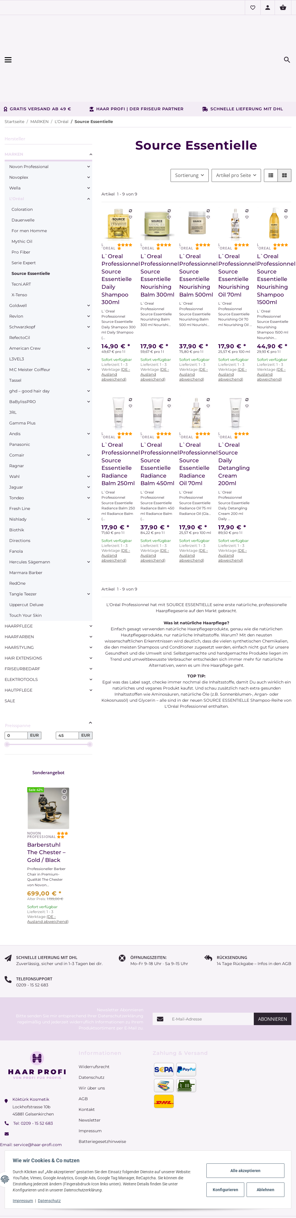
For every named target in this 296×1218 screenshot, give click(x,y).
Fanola (16, 519)
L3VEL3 (16, 326)
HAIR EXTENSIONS (23, 625)
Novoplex (18, 145)
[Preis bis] (67, 703)
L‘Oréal (16, 166)
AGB (83, 1066)
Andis (15, 401)
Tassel (15, 348)
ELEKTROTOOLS (21, 647)
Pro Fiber (21, 219)
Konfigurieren (225, 1189)
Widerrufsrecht (94, 1034)
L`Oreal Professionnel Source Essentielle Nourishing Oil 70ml (235, 243)
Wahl (14, 444)
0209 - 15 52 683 (37, 1091)
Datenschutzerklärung (120, 983)
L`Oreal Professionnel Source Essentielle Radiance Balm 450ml (157, 431)
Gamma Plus (22, 390)
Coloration (22, 177)
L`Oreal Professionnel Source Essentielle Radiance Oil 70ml (196, 431)
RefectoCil (19, 305)
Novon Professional (29, 134)
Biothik (16, 497)
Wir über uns (92, 1055)
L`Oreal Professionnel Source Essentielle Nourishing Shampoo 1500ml (274, 247)
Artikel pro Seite (233, 143)
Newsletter (90, 1087)
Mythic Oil (22, 209)
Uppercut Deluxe (26, 572)
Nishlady (18, 486)
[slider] (6, 712)
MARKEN (14, 121)
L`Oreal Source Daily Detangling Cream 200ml (234, 431)
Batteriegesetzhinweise (102, 1109)
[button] (252, 7)
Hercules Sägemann (29, 529)
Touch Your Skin (25, 583)
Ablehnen (264, 1189)
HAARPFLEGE (19, 593)
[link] (48, 123)
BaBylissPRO (22, 369)
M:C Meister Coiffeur (29, 337)
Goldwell (18, 273)
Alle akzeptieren (244, 1170)
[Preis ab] (16, 703)
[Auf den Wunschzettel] (130, 185)
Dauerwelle (23, 187)
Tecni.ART (21, 251)
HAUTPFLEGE (18, 657)
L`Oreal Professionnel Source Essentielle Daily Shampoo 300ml (118, 247)
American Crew (24, 316)
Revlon (16, 283)
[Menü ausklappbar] (48, 43)
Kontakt (87, 1077)
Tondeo (16, 465)
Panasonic (19, 412)
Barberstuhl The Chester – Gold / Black (46, 820)
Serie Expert (24, 230)
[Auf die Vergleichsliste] (130, 178)
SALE (10, 668)
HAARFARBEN (19, 604)
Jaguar (16, 454)
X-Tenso (19, 262)
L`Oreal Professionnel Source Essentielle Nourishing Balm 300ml (157, 243)
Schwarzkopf (22, 294)
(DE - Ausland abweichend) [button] (115, 342)
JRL (12, 380)
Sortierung (187, 143)
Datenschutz (50, 1200)
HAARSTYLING (19, 615)
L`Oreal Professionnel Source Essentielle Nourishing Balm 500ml (196, 243)
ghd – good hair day (29, 358)
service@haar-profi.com (38, 1112)
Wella (15, 155)
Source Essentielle (31, 241)
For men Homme (29, 198)
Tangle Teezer (23, 561)
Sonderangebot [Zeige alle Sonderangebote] (48, 740)
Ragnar (16, 433)
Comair (16, 422)
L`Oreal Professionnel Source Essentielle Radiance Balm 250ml (118, 431)
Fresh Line (19, 476)
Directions (19, 508)
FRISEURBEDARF (22, 636)
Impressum (24, 1200)
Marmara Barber (25, 540)
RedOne (17, 551)
